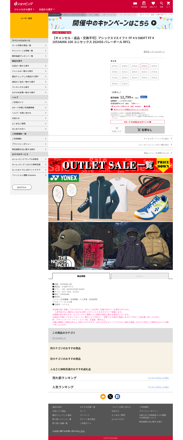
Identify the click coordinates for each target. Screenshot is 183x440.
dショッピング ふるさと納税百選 (26, 164)
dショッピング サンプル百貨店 (25, 159)
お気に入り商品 (59, 411)
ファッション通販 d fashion (24, 175)
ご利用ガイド (18, 102)
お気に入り (116, 131)
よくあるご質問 (18, 123)
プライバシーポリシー (21, 144)
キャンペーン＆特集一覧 (22, 50)
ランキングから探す (20, 87)
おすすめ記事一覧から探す (23, 92)
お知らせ (16, 118)
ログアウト (22, 187)
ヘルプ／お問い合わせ (21, 112)
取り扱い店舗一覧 (60, 423)
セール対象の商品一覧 (21, 45)
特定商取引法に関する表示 (23, 149)
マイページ (84, 415)
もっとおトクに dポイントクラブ (26, 169)
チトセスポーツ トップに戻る (156, 139)
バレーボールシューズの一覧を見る (153, 145)
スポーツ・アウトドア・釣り (74, 14)
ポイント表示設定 (87, 419)
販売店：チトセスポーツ (154, 51)
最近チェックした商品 (61, 415)
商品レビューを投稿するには (156, 153)
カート (83, 411)
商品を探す (57, 407)
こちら (82, 431)
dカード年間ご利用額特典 (23, 107)
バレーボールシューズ (127, 14)
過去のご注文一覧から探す (23, 81)
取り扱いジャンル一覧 (61, 419)
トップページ (54, 14)
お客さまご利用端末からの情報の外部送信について (152, 416)
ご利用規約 (17, 138)
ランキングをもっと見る (158, 377)
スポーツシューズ (108, 14)
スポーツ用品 (93, 14)
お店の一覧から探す (20, 65)
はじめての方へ (18, 128)
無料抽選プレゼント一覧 (22, 56)
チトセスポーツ (59, 338)
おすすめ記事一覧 (87, 407)
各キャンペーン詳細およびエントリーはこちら (131, 109)
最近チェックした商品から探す (25, 76)
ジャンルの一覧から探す (22, 71)
